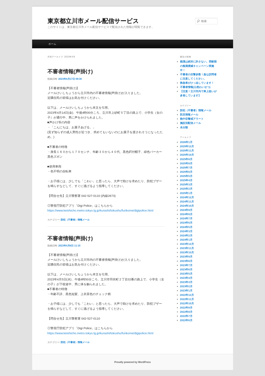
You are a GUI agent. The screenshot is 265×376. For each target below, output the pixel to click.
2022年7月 (186, 316)
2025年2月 (186, 188)
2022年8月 (186, 311)
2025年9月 (186, 159)
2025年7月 (186, 167)
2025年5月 (186, 176)
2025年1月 (186, 193)
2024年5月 (186, 227)
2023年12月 (187, 243)
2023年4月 (186, 277)
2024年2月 (186, 235)
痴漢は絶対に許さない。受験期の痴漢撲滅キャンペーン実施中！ (198, 66)
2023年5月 (186, 273)
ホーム (52, 43)
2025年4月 (186, 180)
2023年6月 (186, 269)
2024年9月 (186, 210)
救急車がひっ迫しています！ (197, 82)
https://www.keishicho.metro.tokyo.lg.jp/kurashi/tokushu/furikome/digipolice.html (100, 210)
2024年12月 (187, 197)
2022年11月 (187, 299)
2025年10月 (187, 154)
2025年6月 (186, 171)
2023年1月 (186, 290)
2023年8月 (186, 261)
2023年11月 (187, 248)
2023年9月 (186, 256)
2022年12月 (187, 294)
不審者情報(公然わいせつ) (195, 87)
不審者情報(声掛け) (70, 71)
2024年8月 (186, 214)
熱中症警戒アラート (192, 118)
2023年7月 (186, 265)
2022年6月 (186, 320)
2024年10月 (187, 205)
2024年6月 (186, 222)
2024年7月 (186, 218)
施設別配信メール (190, 123)
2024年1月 (186, 239)
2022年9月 (186, 307)
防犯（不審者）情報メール (75, 219)
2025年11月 (187, 150)
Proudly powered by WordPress (132, 362)
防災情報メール (189, 114)
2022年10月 (187, 303)
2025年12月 (187, 146)
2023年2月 (186, 286)
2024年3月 (186, 231)
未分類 (184, 127)
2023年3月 (186, 282)
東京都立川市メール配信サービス (93, 21)
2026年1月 (186, 142)
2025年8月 (186, 163)
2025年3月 (186, 184)
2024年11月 (187, 201)
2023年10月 (187, 252)
